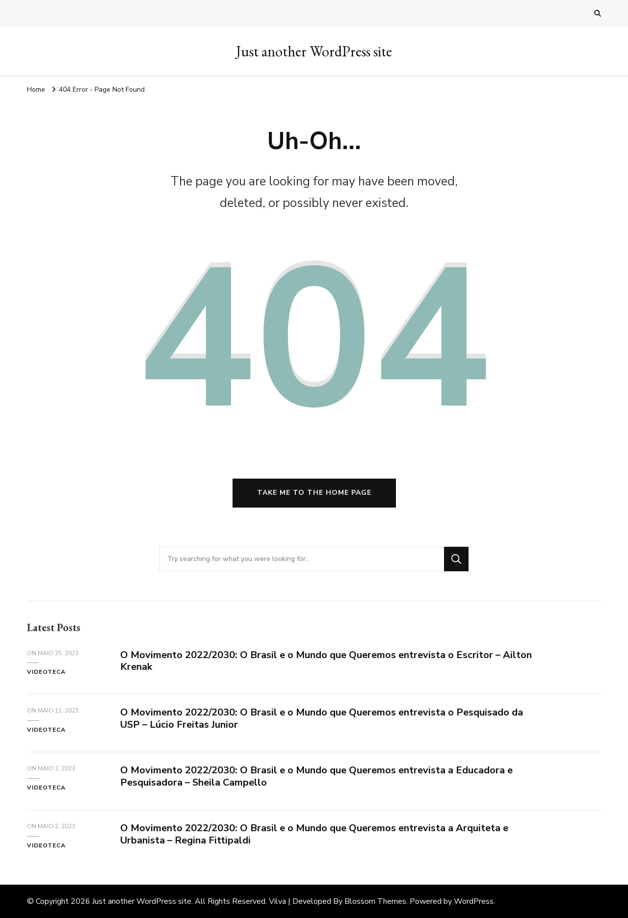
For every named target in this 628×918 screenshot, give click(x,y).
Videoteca (46, 672)
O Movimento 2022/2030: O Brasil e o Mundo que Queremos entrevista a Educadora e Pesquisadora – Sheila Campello (316, 776)
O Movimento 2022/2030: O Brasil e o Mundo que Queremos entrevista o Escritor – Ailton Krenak (326, 661)
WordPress (474, 901)
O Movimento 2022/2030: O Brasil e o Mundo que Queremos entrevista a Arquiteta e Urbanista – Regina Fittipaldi (314, 834)
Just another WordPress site (314, 51)
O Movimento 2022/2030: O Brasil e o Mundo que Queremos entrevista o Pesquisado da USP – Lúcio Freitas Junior (321, 718)
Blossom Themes (375, 901)
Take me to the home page (314, 492)
